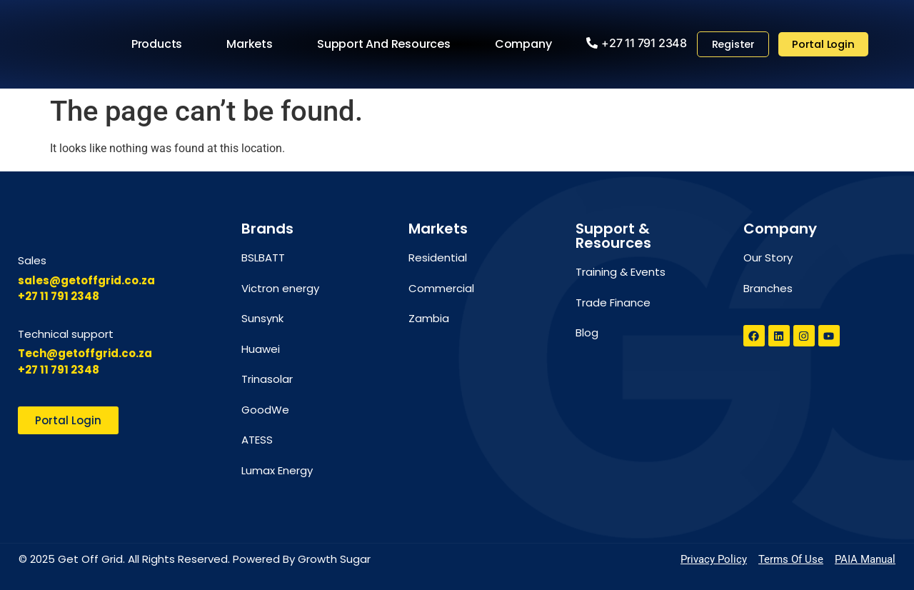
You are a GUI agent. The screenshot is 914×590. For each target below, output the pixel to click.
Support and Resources (386, 44)
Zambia (428, 318)
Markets (251, 44)
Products (159, 44)
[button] (634, 43)
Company (525, 44)
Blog (587, 332)
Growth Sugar (334, 558)
